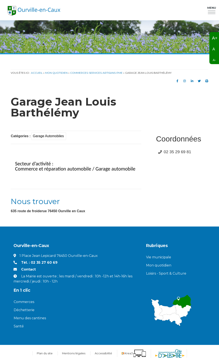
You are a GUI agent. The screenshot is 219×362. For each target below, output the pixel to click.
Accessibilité (103, 353)
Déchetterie (24, 310)
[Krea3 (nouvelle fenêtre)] (133, 353)
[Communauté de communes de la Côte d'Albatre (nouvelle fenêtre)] (170, 353)
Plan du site (45, 353)
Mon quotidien (158, 265)
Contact (28, 269)
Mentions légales (73, 353)
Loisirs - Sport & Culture (166, 273)
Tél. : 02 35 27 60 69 (39, 262)
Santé (19, 326)
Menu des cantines (30, 318)
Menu (211, 8)
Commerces (24, 302)
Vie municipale (158, 257)
